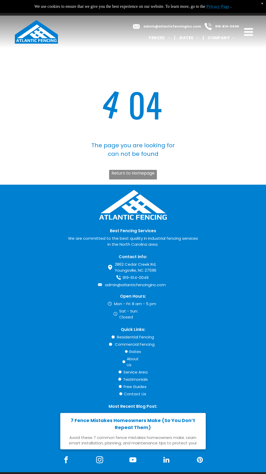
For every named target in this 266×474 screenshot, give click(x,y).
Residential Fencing (135, 337)
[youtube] (133, 460)
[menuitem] (160, 38)
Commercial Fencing (135, 344)
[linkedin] (166, 460)
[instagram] (99, 460)
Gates (135, 351)
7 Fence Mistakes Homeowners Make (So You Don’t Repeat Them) (133, 424)
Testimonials (135, 379)
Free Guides (135, 386)
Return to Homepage (133, 173)
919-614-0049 (227, 26)
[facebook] (66, 460)
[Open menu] (248, 32)
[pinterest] (200, 460)
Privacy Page (217, 6)
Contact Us (135, 394)
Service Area (135, 372)
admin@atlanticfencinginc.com (172, 26)
